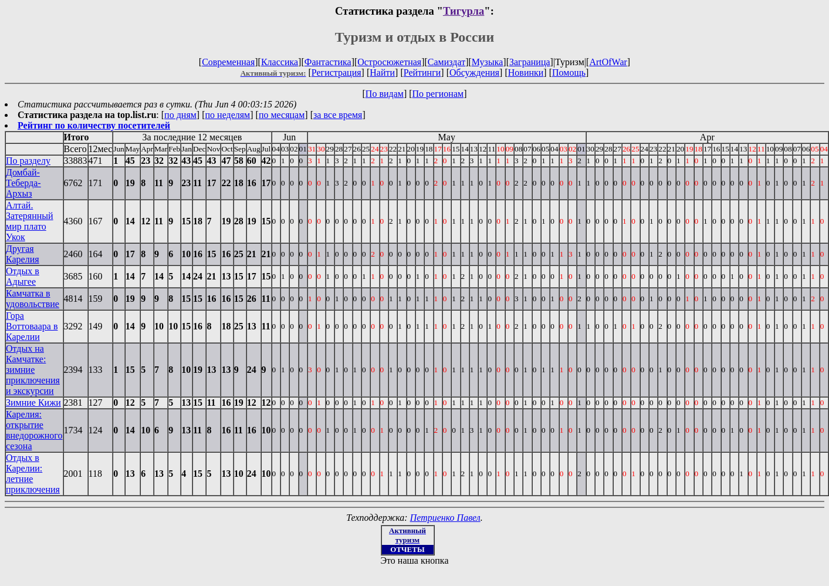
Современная (228, 62)
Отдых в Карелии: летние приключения (33, 473)
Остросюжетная (389, 62)
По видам (385, 94)
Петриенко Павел (445, 518)
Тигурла (463, 11)
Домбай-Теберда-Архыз (23, 182)
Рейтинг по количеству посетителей (94, 125)
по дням (180, 115)
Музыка (487, 62)
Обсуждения (474, 73)
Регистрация (336, 73)
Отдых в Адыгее (22, 276)
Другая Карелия (22, 254)
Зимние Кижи (33, 402)
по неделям (228, 115)
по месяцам (281, 115)
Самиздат (446, 62)
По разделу (28, 161)
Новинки (526, 73)
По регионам (438, 94)
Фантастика (327, 62)
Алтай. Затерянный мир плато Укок (29, 221)
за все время (337, 115)
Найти (382, 73)
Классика (279, 62)
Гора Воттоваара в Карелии (31, 326)
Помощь (569, 73)
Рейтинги (422, 73)
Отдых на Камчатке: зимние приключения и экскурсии (33, 369)
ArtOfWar (608, 62)
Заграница (529, 62)
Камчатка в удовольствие (32, 298)
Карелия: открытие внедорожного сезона (34, 430)
